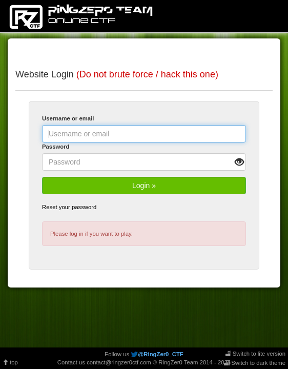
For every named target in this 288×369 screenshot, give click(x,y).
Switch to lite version (255, 354)
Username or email (68, 118)
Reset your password (69, 207)
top (10, 362)
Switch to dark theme (254, 363)
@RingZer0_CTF (160, 354)
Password (56, 147)
